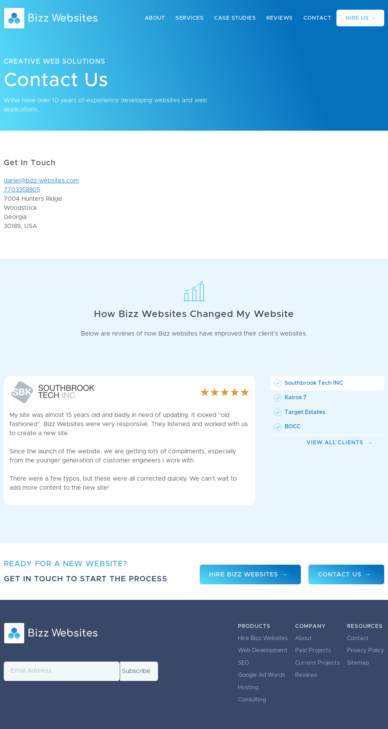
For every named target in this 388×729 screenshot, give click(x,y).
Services (189, 18)
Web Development (263, 650)
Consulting (252, 699)
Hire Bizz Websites (243, 574)
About (155, 18)
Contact (318, 18)
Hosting (248, 687)
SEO (243, 663)
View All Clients (335, 442)
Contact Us (339, 574)
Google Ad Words (261, 675)
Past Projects (313, 650)
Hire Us (357, 18)
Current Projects (317, 663)
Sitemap (358, 663)
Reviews (279, 18)
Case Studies (235, 18)
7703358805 (22, 190)
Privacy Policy (365, 650)
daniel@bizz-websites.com (41, 181)
